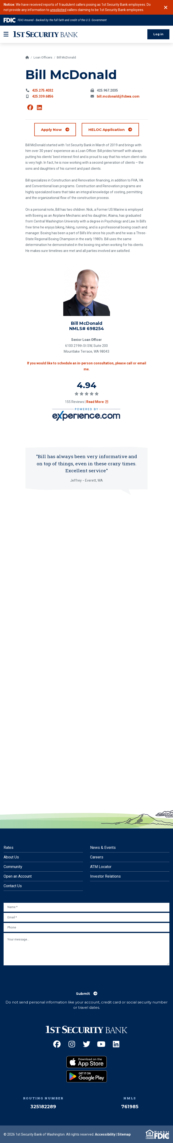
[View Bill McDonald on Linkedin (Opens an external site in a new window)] (39, 118)
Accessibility (105, 1134)
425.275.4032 (42, 100)
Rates (8, 847)
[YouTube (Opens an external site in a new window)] (101, 1044)
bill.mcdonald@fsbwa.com (118, 106)
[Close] (165, 12)
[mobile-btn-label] (6, 44)
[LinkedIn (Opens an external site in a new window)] (116, 1044)
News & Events (103, 847)
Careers (96, 857)
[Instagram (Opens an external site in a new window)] (71, 1044)
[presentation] (40, 976)
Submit (83, 994)
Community (13, 866)
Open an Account (18, 876)
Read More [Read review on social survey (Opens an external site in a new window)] (97, 412)
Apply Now (51, 139)
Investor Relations (105, 876)
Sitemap (124, 1134)
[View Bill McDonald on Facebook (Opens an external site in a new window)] (30, 118)
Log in (158, 44)
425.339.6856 (42, 106)
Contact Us (13, 886)
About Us (11, 857)
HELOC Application (113, 139)
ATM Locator (100, 866)
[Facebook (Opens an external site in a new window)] (57, 1044)
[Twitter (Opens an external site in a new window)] (86, 1044)
